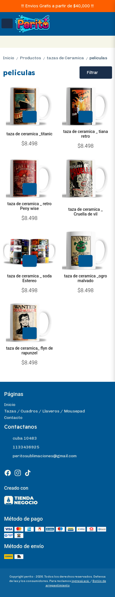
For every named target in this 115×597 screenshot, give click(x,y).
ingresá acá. (81, 581)
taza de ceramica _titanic (30, 133)
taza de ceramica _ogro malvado (85, 278)
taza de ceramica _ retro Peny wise (29, 206)
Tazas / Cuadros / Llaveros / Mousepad (44, 411)
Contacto (13, 417)
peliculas (98, 57)
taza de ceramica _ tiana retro (85, 134)
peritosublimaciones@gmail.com (40, 456)
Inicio (11, 57)
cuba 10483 (20, 438)
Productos (33, 57)
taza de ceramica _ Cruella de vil (85, 211)
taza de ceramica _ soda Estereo (29, 278)
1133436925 (21, 447)
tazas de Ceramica (68, 57)
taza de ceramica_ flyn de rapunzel (29, 350)
